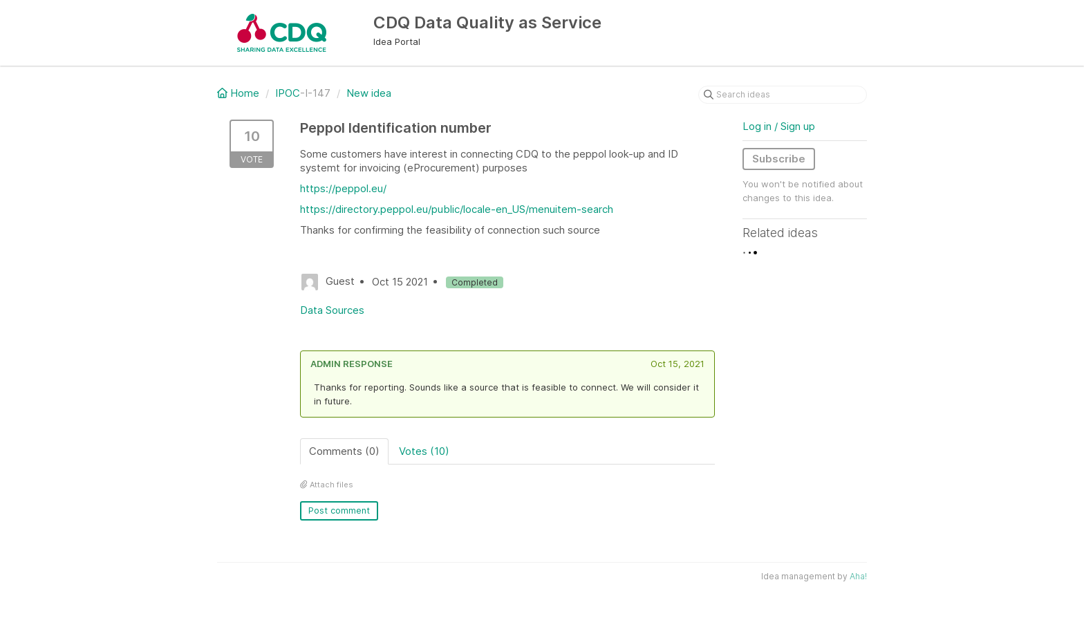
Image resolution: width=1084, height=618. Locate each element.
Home (239, 93)
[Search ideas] (782, 95)
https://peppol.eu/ (343, 188)
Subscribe (778, 158)
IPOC (287, 93)
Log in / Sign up (778, 126)
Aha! (858, 576)
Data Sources (332, 310)
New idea (368, 93)
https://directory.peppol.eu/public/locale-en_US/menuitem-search (456, 209)
